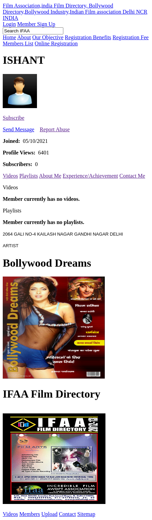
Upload (49, 514)
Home (9, 37)
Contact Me (132, 176)
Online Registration (56, 43)
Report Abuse (55, 129)
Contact (67, 514)
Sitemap (86, 514)
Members (29, 514)
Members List (18, 43)
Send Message (18, 129)
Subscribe (13, 118)
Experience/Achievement (90, 176)
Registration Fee (131, 37)
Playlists (28, 176)
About (24, 37)
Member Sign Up (36, 24)
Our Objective (47, 37)
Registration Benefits (88, 37)
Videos (10, 176)
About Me (50, 176)
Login (9, 24)
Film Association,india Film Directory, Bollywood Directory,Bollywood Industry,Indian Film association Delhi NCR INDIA (75, 12)
